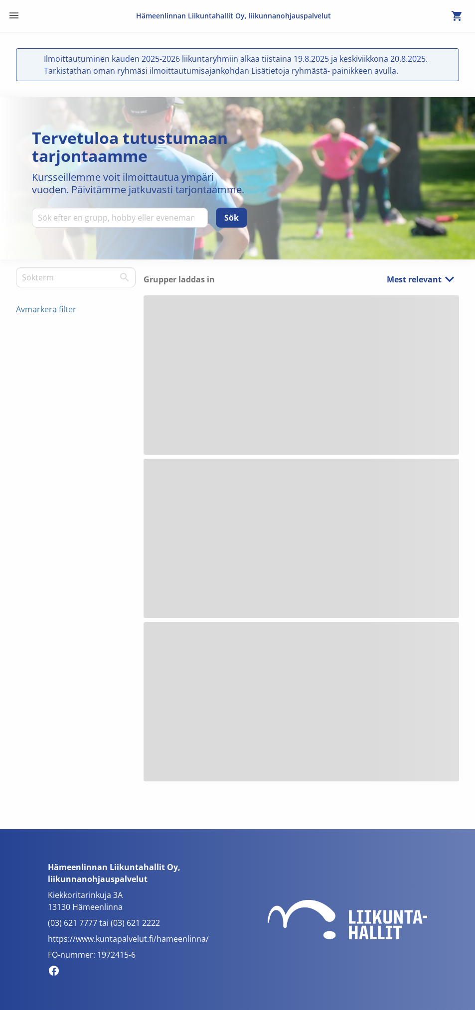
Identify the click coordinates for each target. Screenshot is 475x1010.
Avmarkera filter (46, 309)
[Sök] (231, 218)
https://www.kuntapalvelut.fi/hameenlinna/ (128, 938)
